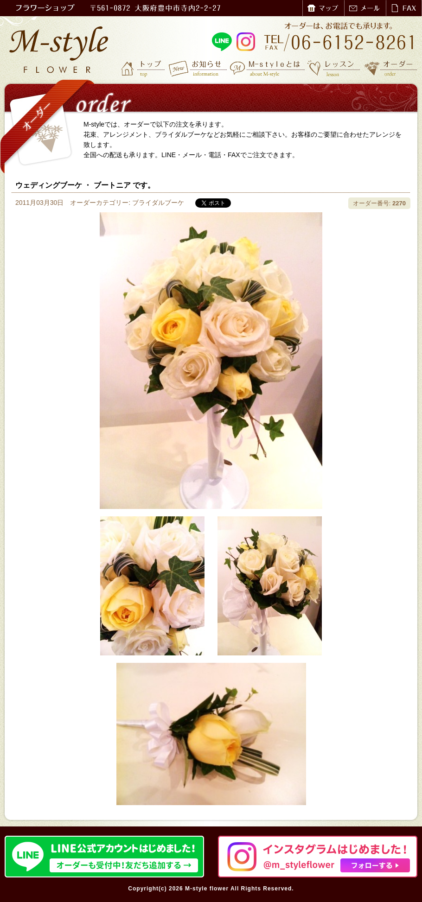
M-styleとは (268, 68)
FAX (404, 8)
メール (365, 8)
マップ (323, 8)
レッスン (334, 68)
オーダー (391, 68)
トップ (144, 68)
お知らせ (198, 68)
